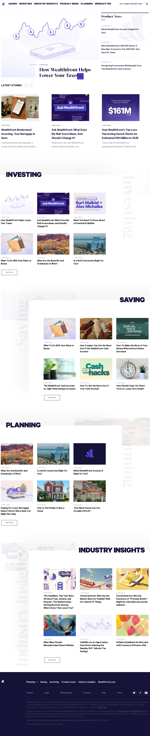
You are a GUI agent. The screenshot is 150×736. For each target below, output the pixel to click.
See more (9, 272)
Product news (69, 682)
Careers (29, 693)
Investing (54, 682)
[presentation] (26, 85)
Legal (46, 693)
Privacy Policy (135, 711)
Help (104, 693)
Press (119, 693)
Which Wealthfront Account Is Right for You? (120, 31)
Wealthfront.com (106, 682)
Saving (43, 682)
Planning (30, 682)
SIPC (105, 708)
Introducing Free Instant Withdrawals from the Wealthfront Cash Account (121, 67)
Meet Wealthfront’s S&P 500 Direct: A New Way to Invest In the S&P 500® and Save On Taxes (120, 49)
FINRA (100, 708)
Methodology (66, 693)
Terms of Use (122, 711)
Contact (87, 693)
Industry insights (86, 682)
